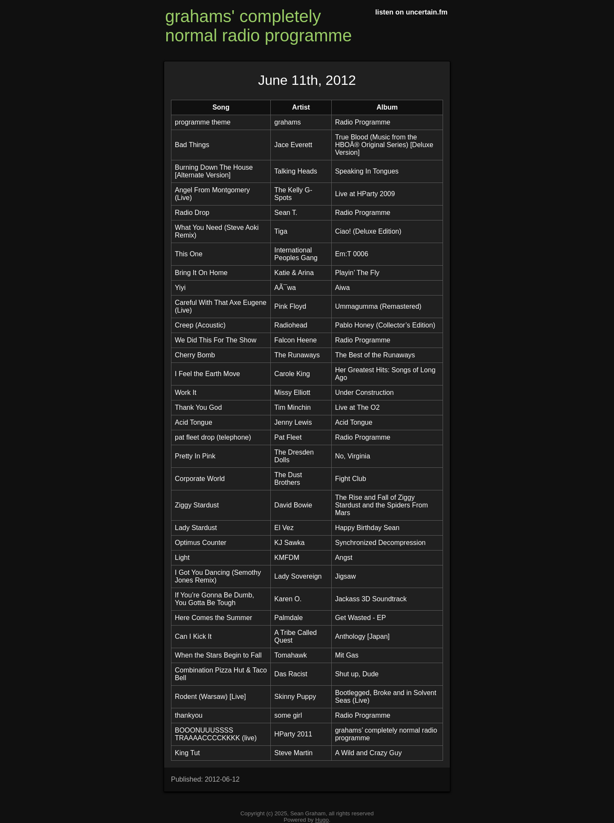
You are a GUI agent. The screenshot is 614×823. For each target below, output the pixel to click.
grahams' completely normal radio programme (258, 26)
